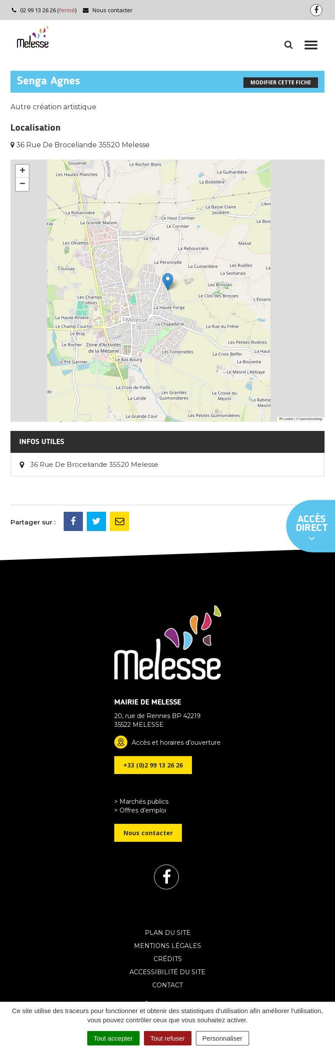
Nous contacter (107, 10)
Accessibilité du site (167, 972)
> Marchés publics (141, 801)
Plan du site (168, 933)
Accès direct (312, 528)
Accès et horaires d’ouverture (176, 742)
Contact (167, 985)
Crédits (168, 959)
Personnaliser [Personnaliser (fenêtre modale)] (222, 1038)
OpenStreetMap (310, 419)
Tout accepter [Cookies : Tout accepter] (113, 1038)
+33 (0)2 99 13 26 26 (153, 765)
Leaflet (286, 419)
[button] (167, 282)
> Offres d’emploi (140, 810)
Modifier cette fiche (280, 82)
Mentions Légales (167, 946)
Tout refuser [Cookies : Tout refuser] (167, 1038)
